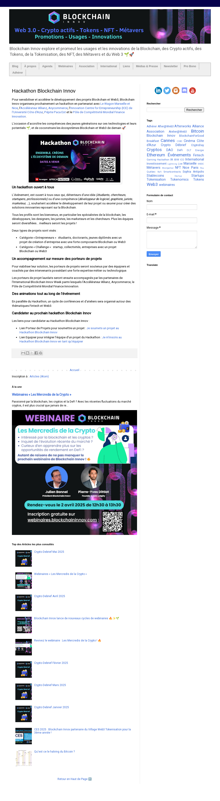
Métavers (153, 168)
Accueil (74, 370)
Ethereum (156, 155)
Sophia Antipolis (193, 171)
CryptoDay (197, 145)
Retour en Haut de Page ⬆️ (75, 779)
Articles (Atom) (39, 376)
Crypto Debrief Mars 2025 (50, 685)
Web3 (152, 184)
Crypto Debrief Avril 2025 (49, 596)
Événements (179, 155)
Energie (199, 150)
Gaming (151, 159)
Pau (202, 168)
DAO (169, 150)
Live (180, 163)
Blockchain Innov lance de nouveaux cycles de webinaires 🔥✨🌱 (76, 618)
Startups (197, 176)
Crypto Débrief (173, 145)
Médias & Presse (147, 66)
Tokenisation (156, 180)
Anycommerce (58, 108)
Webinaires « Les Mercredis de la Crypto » (41, 394)
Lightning (172, 164)
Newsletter (171, 66)
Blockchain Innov (161, 136)
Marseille (190, 164)
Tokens (198, 180)
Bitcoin (197, 131)
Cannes (168, 140)
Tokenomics (179, 180)
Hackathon (163, 159)
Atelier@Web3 (178, 131)
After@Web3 (166, 126)
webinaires (167, 185)
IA (171, 159)
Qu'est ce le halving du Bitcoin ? (54, 751)
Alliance (198, 126)
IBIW (176, 159)
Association (86, 66)
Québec (151, 171)
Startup (178, 176)
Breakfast (153, 141)
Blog (15, 66)
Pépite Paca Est (55, 112)
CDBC (179, 141)
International (108, 66)
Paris (194, 168)
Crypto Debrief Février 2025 (51, 663)
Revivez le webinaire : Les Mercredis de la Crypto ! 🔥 (67, 640)
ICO (182, 159)
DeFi (180, 150)
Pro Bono (190, 66)
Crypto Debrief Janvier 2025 (51, 707)
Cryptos (154, 149)
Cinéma (189, 141)
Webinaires (65, 66)
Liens (126, 66)
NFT (178, 168)
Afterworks (182, 126)
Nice (186, 168)
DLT (189, 150)
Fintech (198, 155)
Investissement (157, 163)
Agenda (47, 66)
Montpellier (168, 168)
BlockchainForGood (191, 135)
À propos (30, 66)
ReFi (159, 172)
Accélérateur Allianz (33, 108)
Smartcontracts (172, 171)
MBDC (201, 164)
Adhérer (17, 72)
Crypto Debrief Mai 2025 (49, 551)
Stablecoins (155, 176)
